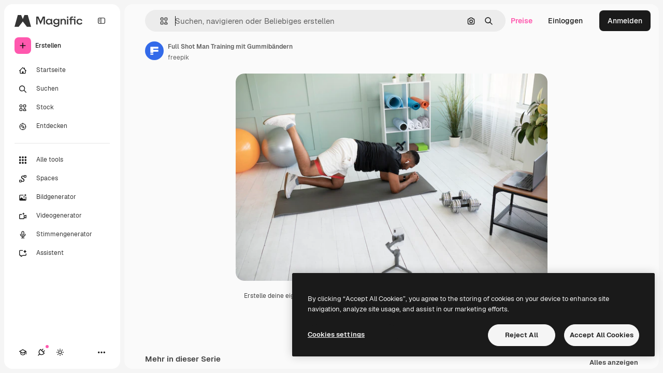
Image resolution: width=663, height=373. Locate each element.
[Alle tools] (62, 160)
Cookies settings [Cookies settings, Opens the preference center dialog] (336, 334)
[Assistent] (62, 253)
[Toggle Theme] (60, 352)
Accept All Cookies (601, 335)
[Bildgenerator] (62, 197)
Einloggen (565, 20)
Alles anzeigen (613, 363)
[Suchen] (62, 89)
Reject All (521, 335)
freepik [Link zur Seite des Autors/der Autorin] (178, 57)
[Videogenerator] (62, 216)
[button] (160, 21)
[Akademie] (23, 352)
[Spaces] (62, 178)
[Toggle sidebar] (101, 20)
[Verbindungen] (41, 352)
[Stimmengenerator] (62, 234)
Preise (521, 20)
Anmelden (625, 20)
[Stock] (62, 107)
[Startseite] (62, 70)
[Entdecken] (62, 126)
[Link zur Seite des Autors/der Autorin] (154, 50)
